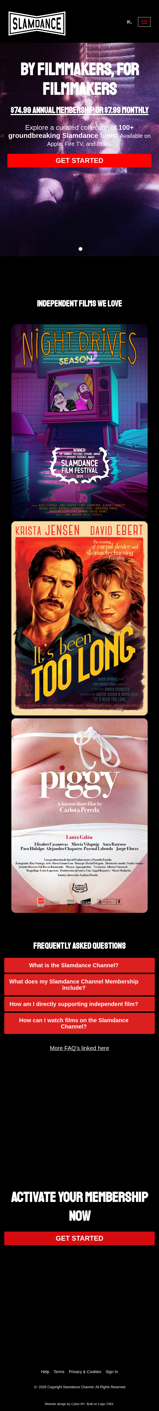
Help (45, 1371)
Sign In (112, 1371)
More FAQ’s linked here (79, 1048)
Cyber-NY (78, 1404)
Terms (58, 1371)
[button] (79, 965)
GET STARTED (80, 160)
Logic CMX (105, 1404)
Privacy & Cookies (85, 1371)
